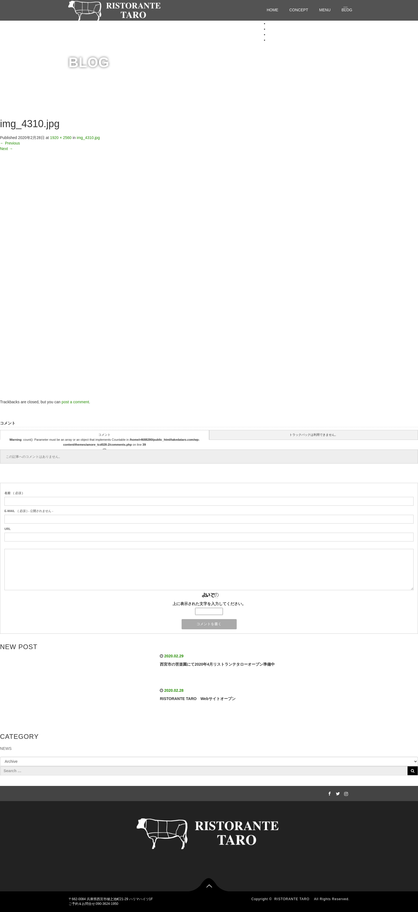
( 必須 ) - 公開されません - (28, 511)
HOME (272, 10)
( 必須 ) (13, 493)
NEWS (6, 748)
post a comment (75, 402)
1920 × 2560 (60, 137)
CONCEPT (298, 10)
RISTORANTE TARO (293, 899)
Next (6, 148)
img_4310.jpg (88, 137)
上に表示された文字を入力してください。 (209, 603)
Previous (10, 143)
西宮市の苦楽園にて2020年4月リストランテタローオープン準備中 (217, 664)
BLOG (273, 40)
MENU (324, 10)
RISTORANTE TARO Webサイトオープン (198, 698)
